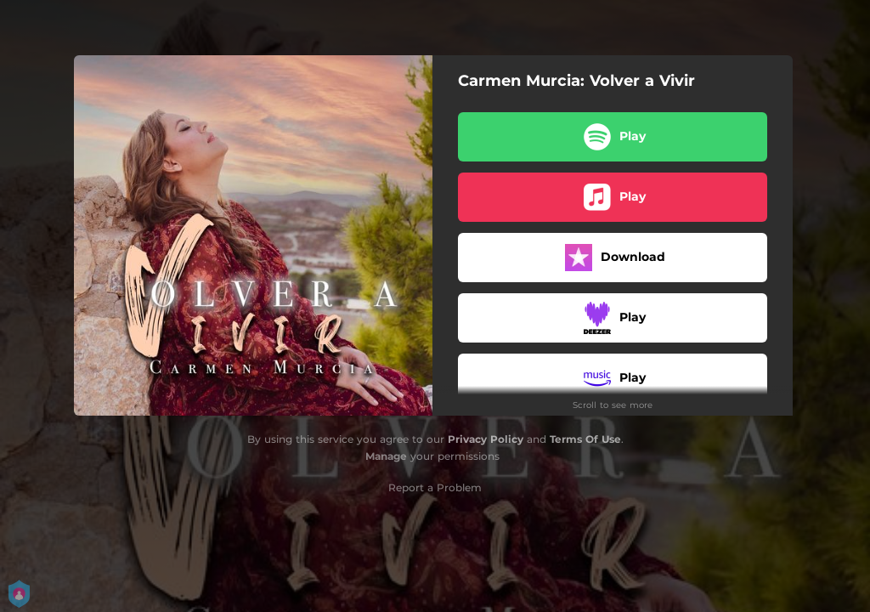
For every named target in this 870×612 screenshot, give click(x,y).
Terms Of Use (585, 439)
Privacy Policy (485, 439)
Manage (386, 456)
